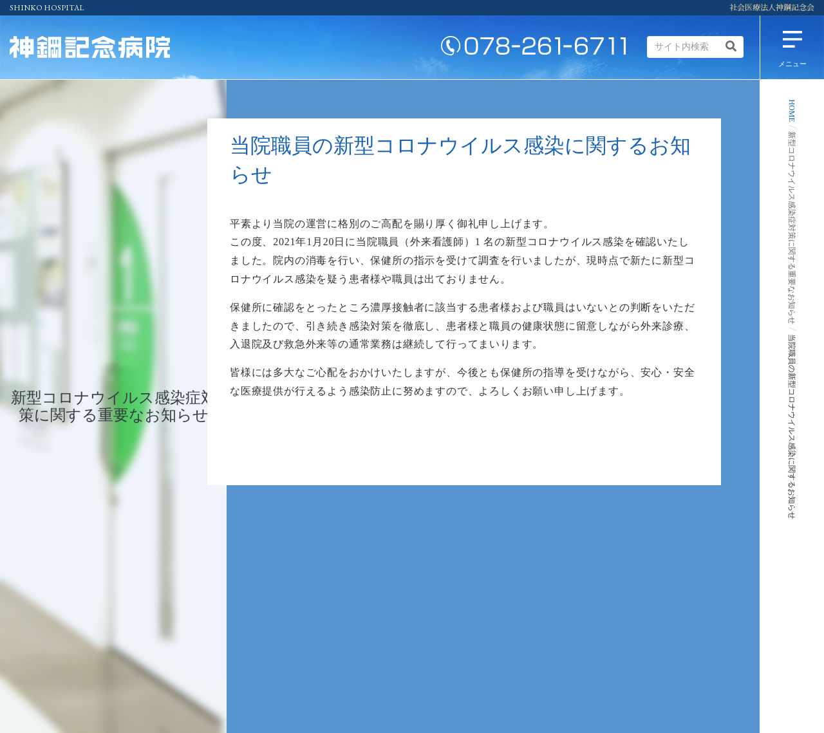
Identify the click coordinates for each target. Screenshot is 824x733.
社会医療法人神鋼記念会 (771, 8)
